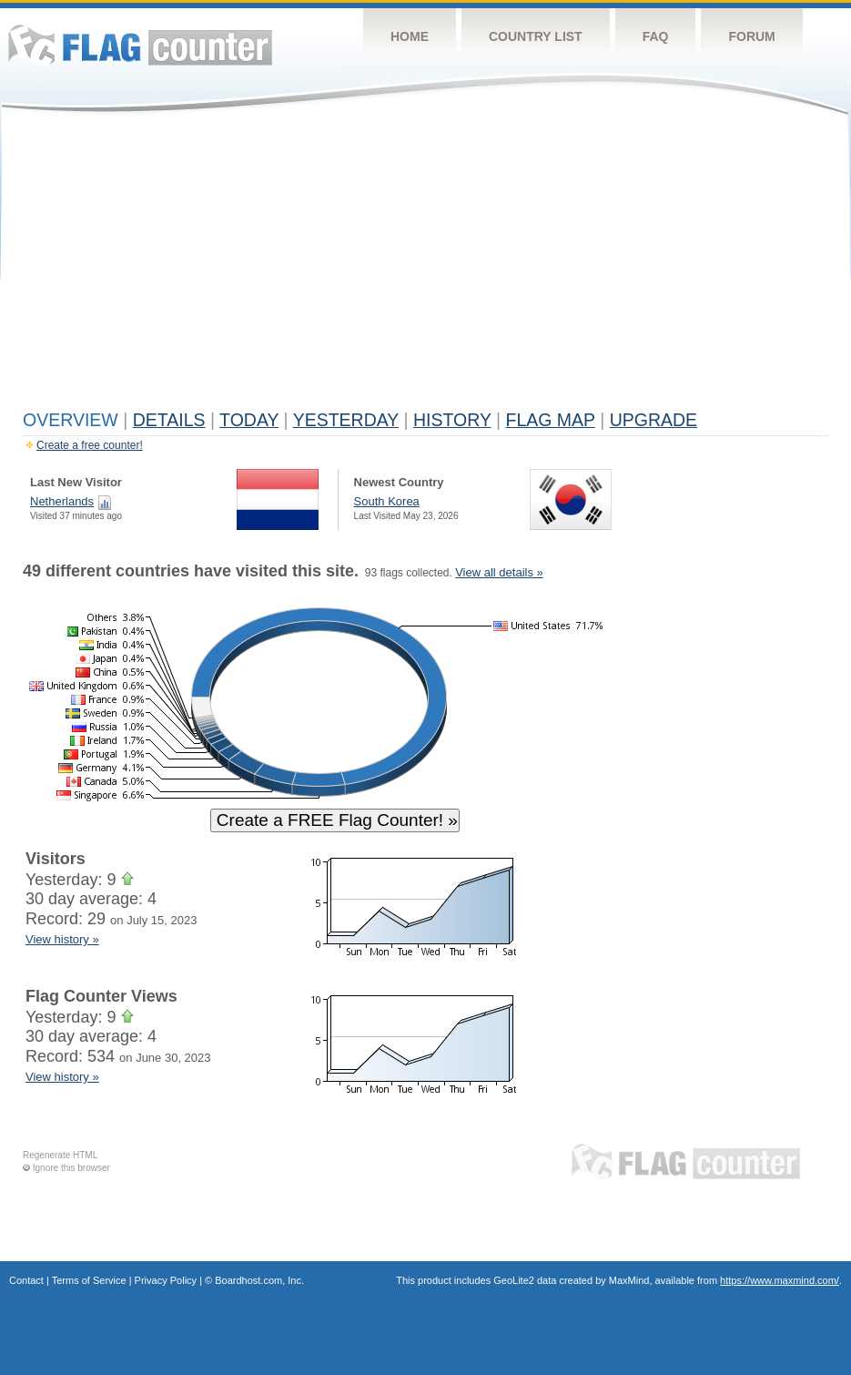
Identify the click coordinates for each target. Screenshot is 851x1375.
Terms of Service (89, 1280)
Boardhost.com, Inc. (259, 1280)
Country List (536, 36)
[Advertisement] (425, 265)
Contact (26, 1280)
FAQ (656, 36)
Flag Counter (140, 45)
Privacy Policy (166, 1280)
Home (409, 36)
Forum (751, 36)
